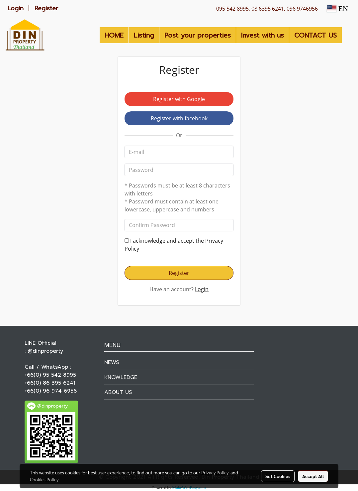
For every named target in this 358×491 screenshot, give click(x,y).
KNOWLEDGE (120, 377)
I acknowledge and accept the (174, 244)
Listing (144, 35)
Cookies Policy (44, 479)
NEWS (111, 362)
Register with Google (179, 99)
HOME (114, 35)
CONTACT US (315, 35)
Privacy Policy (214, 472)
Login (16, 8)
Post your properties (197, 35)
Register (46, 8)
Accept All (313, 476)
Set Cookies (277, 476)
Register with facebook (179, 118)
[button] (347, 35)
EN (337, 8)
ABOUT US (118, 392)
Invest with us (262, 35)
